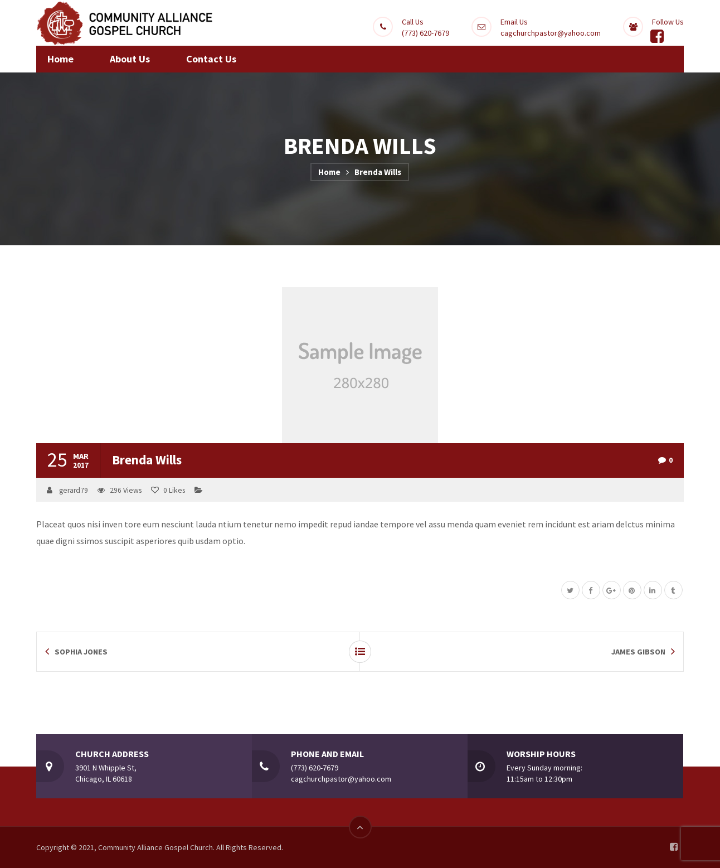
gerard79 (73, 490)
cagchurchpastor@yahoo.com (550, 33)
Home (329, 172)
